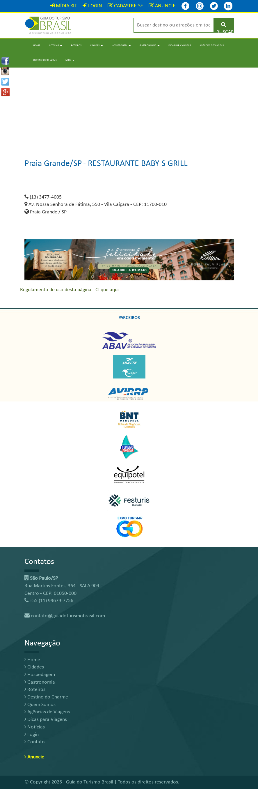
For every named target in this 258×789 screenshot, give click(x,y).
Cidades (34, 667)
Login (31, 734)
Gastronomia (39, 682)
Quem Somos (40, 704)
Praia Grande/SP (53, 163)
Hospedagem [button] (121, 45)
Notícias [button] (55, 45)
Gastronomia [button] (150, 45)
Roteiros (76, 45)
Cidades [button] (96, 45)
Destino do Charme (45, 60)
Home (36, 45)
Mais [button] (69, 60)
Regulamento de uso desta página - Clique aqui (69, 290)
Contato (34, 742)
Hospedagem (39, 674)
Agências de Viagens (212, 45)
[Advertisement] (129, 108)
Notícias (34, 727)
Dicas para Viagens (179, 45)
